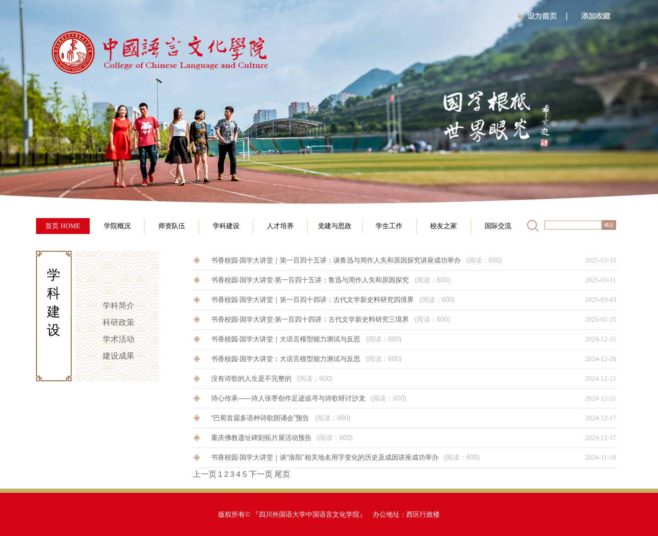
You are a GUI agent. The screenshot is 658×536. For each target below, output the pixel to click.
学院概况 (117, 225)
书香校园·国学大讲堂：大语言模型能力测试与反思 (306, 358)
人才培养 (280, 225)
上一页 (205, 474)
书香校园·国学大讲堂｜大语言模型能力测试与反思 (306, 339)
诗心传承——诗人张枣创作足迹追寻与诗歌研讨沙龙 (309, 398)
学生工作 (389, 225)
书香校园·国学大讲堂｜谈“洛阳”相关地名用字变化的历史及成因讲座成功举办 (345, 457)
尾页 (282, 474)
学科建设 (226, 225)
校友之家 (443, 225)
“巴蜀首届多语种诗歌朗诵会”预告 (281, 418)
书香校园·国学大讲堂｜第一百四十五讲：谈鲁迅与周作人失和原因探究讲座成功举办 (356, 260)
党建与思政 (334, 225)
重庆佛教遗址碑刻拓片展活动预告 (282, 437)
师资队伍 (171, 225)
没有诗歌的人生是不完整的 (272, 378)
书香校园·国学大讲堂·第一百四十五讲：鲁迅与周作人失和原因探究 (331, 280)
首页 (52, 225)
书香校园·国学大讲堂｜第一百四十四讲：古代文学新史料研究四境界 (333, 299)
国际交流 (498, 225)
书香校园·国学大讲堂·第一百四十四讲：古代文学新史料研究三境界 (331, 319)
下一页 (261, 474)
